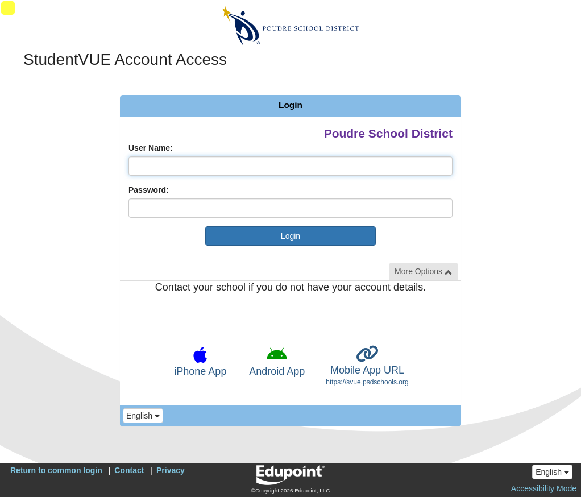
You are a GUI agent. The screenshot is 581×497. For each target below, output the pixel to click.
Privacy (170, 470)
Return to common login (56, 470)
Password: (148, 189)
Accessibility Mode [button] (543, 488)
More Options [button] (424, 271)
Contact (129, 470)
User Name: (150, 147)
